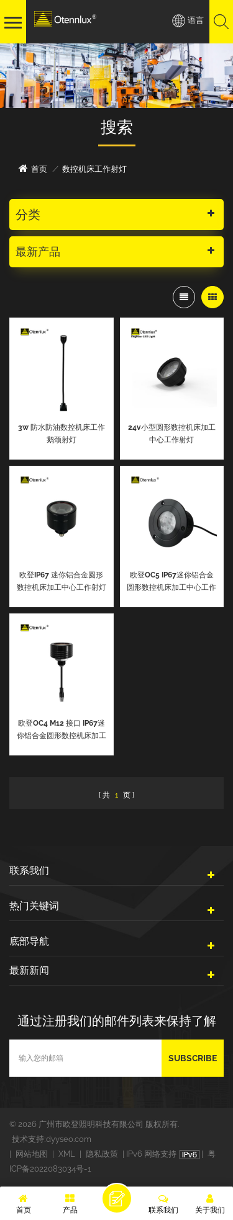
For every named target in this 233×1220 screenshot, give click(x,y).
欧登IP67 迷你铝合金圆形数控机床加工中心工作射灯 (61, 581)
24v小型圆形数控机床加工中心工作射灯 (172, 433)
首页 (33, 168)
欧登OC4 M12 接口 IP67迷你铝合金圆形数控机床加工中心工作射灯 (61, 730)
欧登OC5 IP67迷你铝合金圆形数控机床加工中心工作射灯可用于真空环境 (171, 582)
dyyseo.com (68, 1139)
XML (66, 1154)
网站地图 (32, 1154)
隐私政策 (102, 1154)
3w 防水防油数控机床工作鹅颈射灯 (61, 433)
